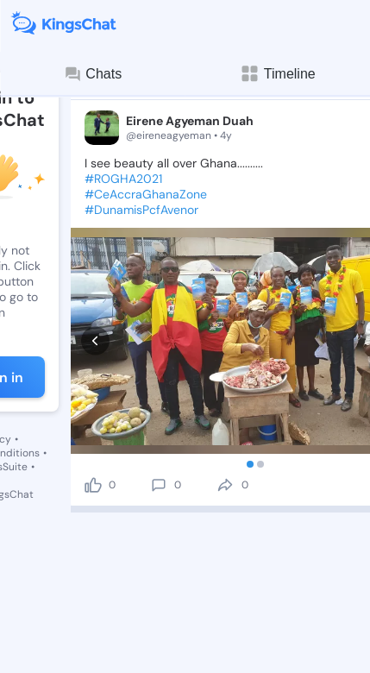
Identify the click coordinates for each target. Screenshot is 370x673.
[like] (93, 419)
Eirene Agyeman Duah (190, 121)
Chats (92, 74)
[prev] (95, 307)
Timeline (278, 74)
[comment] (158, 419)
